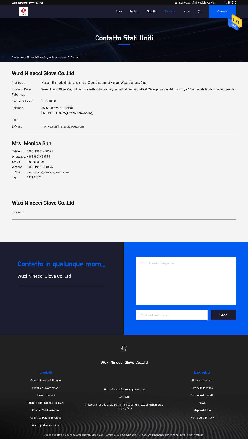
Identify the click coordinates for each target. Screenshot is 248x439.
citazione (222, 11)
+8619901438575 (38, 156)
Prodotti (134, 11)
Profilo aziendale (202, 380)
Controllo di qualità (202, 395)
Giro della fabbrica (202, 387)
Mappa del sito (202, 410)
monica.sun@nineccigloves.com (196, 2)
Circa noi (152, 11)
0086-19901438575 (40, 151)
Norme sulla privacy (202, 417)
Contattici (170, 11)
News (202, 402)
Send (223, 315)
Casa (119, 11)
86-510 (230, 2)
